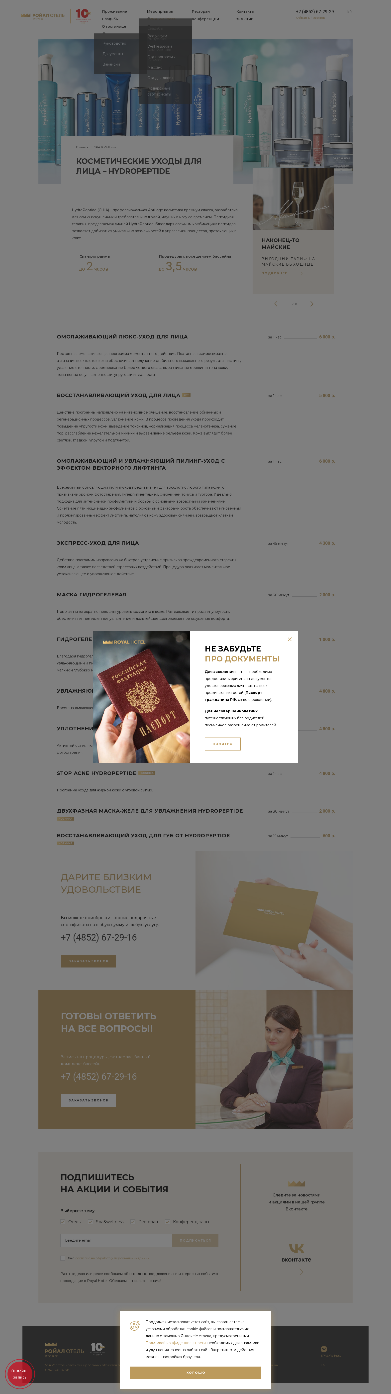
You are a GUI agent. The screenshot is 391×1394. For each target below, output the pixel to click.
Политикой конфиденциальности (176, 1343)
